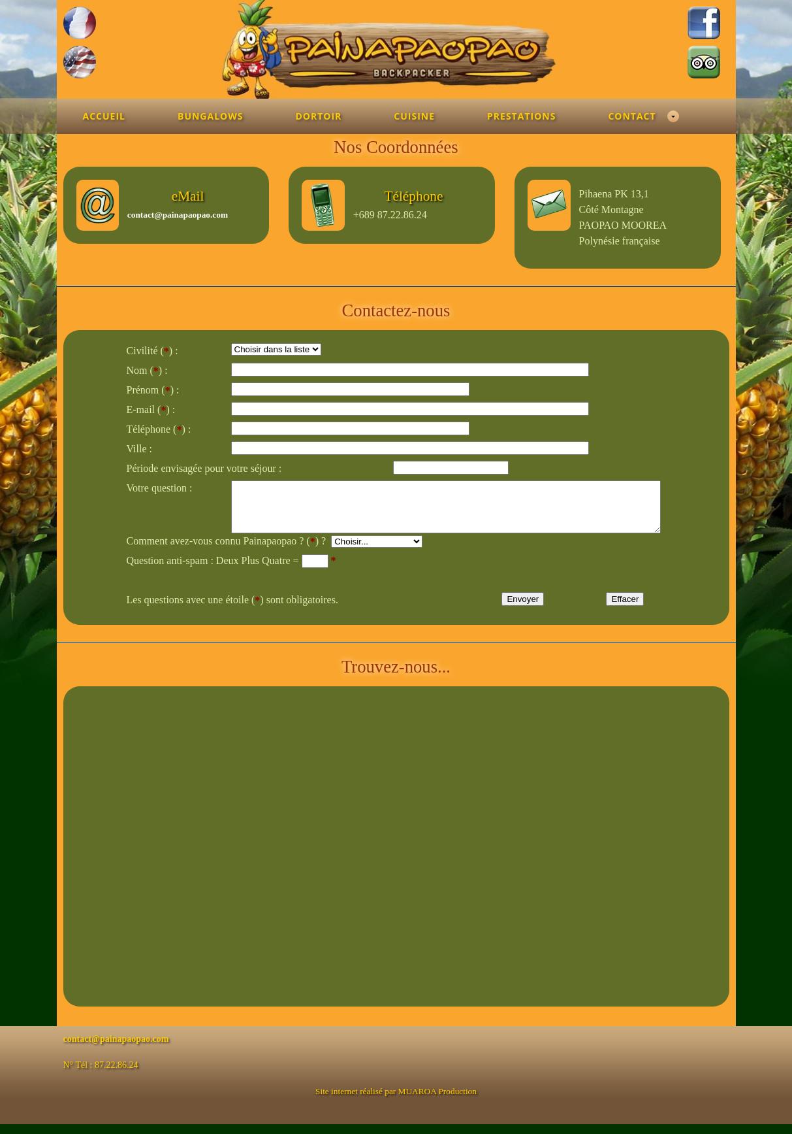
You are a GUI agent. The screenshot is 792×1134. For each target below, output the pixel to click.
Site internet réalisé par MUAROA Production (396, 1101)
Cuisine (414, 116)
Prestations (521, 116)
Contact (632, 116)
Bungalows (210, 116)
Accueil (104, 116)
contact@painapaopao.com (177, 215)
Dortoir (318, 116)
